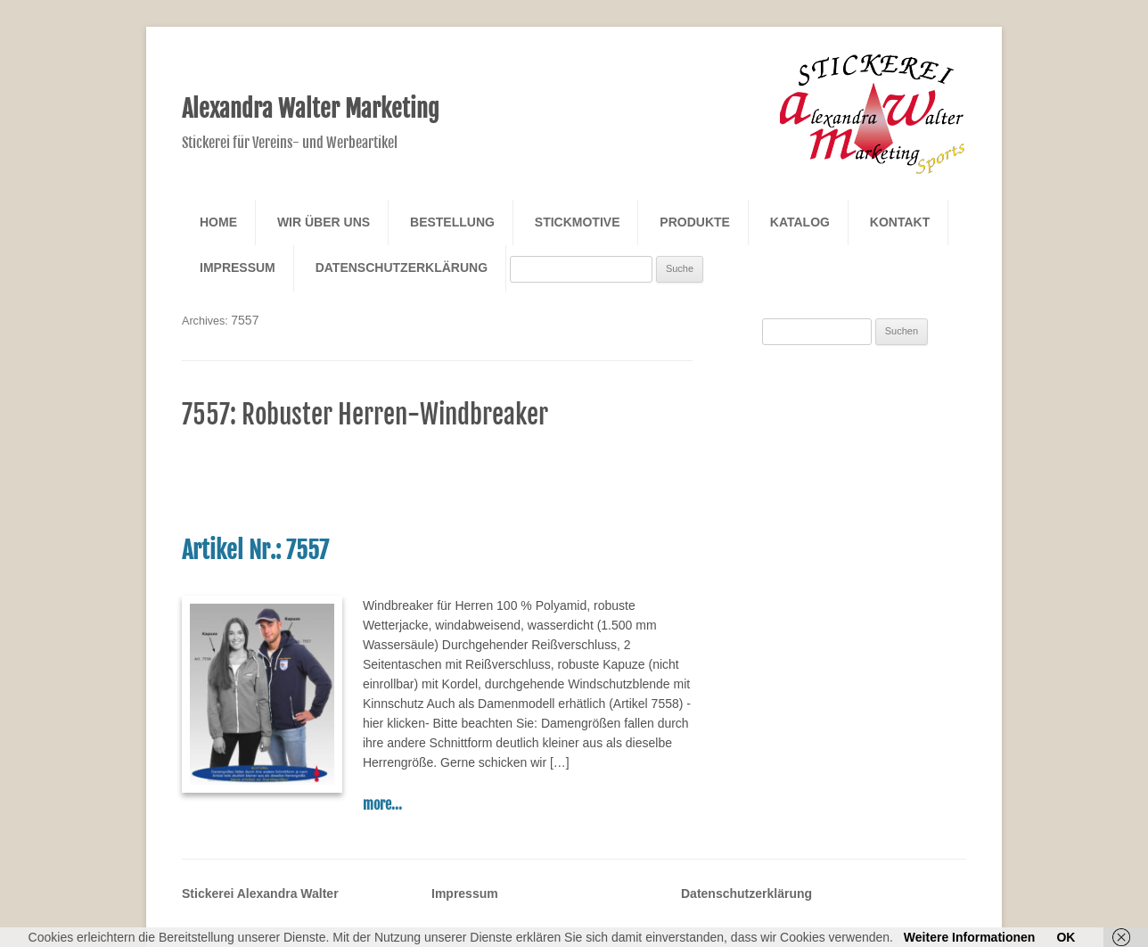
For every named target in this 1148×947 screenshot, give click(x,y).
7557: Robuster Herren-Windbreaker (365, 415)
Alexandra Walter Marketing (310, 109)
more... (382, 804)
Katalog (800, 222)
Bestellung (452, 222)
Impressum (237, 267)
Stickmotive (577, 222)
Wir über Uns (323, 222)
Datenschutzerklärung (402, 267)
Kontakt (900, 222)
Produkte (695, 222)
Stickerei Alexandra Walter (260, 893)
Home (218, 222)
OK (1065, 937)
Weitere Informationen (970, 937)
